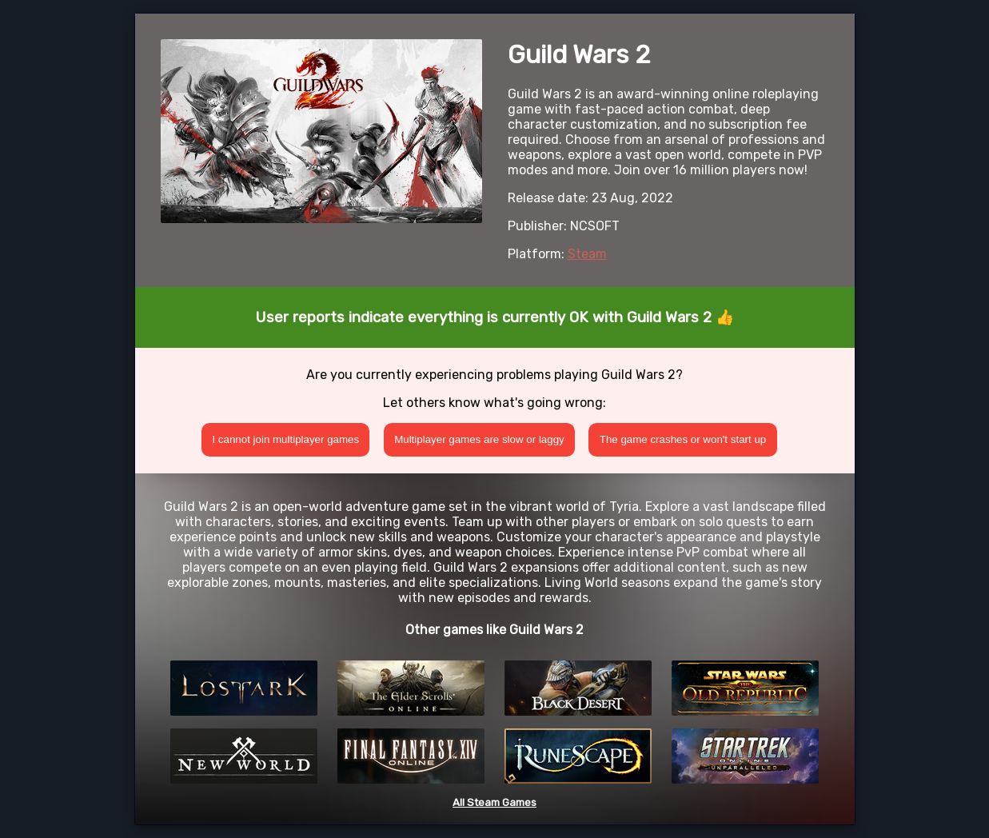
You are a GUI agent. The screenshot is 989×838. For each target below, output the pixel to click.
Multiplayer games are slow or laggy (479, 439)
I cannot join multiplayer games (285, 439)
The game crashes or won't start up (683, 439)
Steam (587, 253)
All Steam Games (494, 802)
